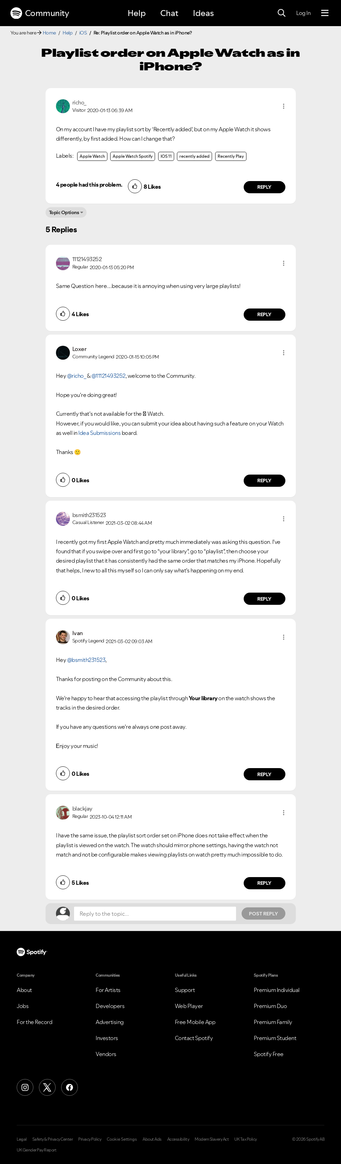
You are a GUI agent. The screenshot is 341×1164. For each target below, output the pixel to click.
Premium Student (275, 1038)
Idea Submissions (99, 433)
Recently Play (231, 156)
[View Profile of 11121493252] (87, 259)
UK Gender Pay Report (36, 1150)
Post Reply (263, 913)
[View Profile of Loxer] (79, 349)
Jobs (23, 1006)
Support (185, 990)
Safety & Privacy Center (52, 1139)
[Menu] (325, 13)
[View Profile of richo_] (79, 102)
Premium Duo (270, 1006)
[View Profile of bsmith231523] (89, 515)
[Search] (281, 13)
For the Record (34, 1022)
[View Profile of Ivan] (77, 633)
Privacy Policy (89, 1139)
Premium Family (273, 1022)
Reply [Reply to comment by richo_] (264, 186)
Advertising (110, 1022)
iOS (83, 32)
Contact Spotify (194, 1038)
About (24, 990)
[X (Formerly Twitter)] (47, 1087)
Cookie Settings (122, 1139)
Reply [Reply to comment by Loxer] (264, 480)
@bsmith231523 (86, 660)
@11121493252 (108, 376)
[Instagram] (25, 1087)
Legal (22, 1139)
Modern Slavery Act (212, 1139)
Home (49, 32)
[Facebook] (69, 1087)
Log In (303, 13)
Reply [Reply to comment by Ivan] (264, 774)
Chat (169, 13)
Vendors (106, 1054)
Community (39, 13)
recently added (194, 156)
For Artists (108, 990)
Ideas (203, 13)
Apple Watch (92, 156)
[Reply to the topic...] (155, 914)
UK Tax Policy (245, 1139)
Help (137, 13)
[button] (283, 106)
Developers (110, 1006)
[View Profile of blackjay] (82, 808)
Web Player (189, 1006)
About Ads (152, 1139)
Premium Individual (277, 990)
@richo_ (76, 376)
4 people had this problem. (89, 184)
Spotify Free (269, 1054)
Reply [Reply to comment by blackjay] (264, 883)
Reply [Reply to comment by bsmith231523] (264, 598)
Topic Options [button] (64, 212)
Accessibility (178, 1139)
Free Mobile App (195, 1022)
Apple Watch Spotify (133, 156)
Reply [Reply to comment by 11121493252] (264, 314)
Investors (107, 1038)
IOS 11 (166, 156)
